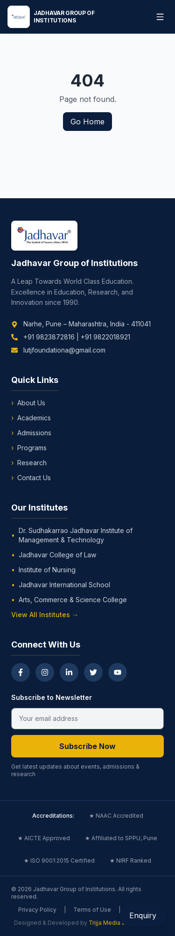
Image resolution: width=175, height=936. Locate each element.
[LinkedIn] (69, 672)
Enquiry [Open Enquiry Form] (142, 915)
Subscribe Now (87, 746)
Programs (29, 448)
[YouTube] (117, 672)
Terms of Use (92, 909)
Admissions (31, 433)
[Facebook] (20, 672)
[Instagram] (44, 672)
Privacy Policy (37, 909)
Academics (31, 418)
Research (29, 463)
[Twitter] (93, 672)
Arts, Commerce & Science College (69, 600)
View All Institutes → (44, 615)
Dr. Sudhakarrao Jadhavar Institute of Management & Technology (72, 535)
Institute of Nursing (43, 570)
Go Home (87, 121)
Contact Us (31, 477)
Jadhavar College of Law (53, 555)
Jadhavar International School (60, 585)
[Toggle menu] (160, 16)
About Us (28, 403)
